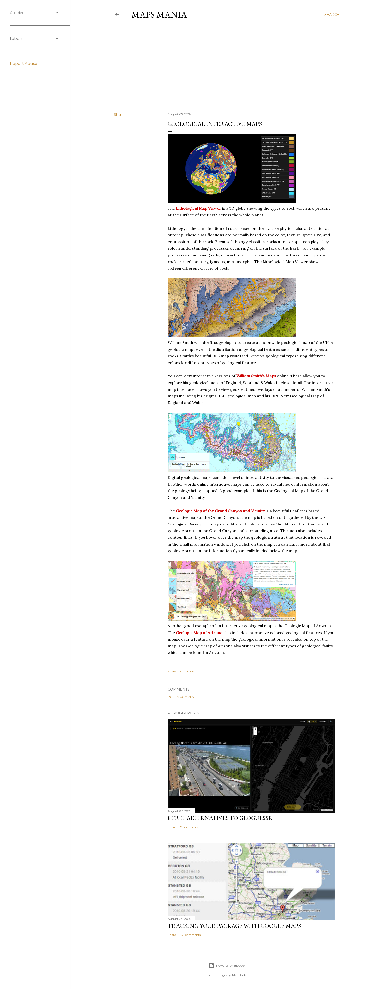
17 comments (189, 827)
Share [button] (119, 114)
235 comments (190, 935)
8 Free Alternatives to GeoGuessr (220, 818)
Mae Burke (239, 975)
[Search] (332, 15)
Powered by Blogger (226, 966)
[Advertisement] (227, 66)
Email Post (187, 671)
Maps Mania (159, 14)
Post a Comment (182, 697)
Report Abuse (23, 63)
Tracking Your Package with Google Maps (234, 925)
